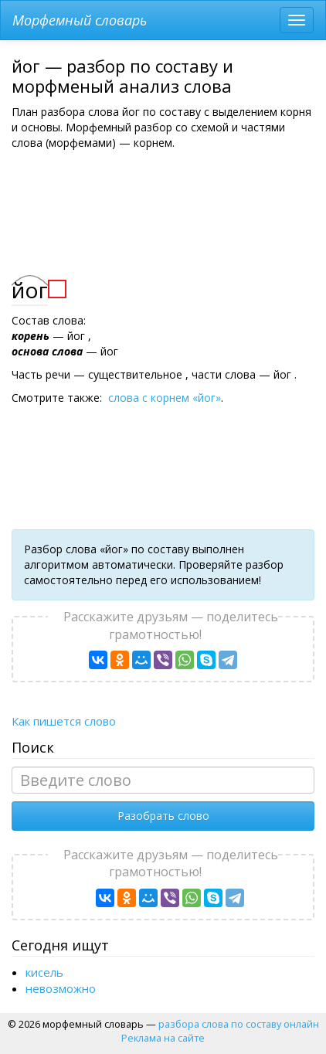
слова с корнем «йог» (164, 397)
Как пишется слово (64, 721)
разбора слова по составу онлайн (238, 1024)
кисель (44, 972)
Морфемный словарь (79, 20)
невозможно (60, 988)
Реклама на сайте (163, 1038)
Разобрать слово (163, 815)
